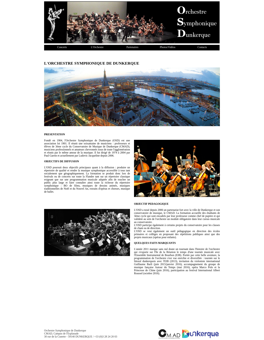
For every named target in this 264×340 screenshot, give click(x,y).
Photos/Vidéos (167, 47)
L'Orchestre (97, 47)
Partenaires (132, 47)
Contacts (202, 47)
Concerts (62, 47)
